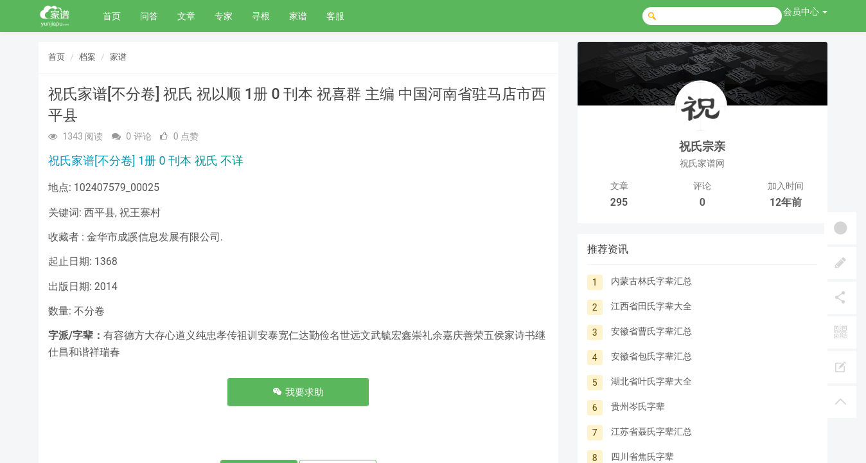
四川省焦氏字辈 (642, 456)
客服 (335, 16)
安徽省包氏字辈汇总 (651, 356)
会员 (805, 11)
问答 (149, 16)
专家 (224, 16)
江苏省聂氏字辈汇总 (651, 431)
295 (619, 202)
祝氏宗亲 (702, 146)
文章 (186, 16)
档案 (87, 57)
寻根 (261, 16)
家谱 (298, 16)
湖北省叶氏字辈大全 (651, 381)
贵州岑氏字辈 (638, 406)
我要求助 (298, 392)
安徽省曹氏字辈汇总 (651, 331)
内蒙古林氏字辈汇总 (651, 281)
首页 (112, 16)
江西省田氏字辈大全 (651, 306)
